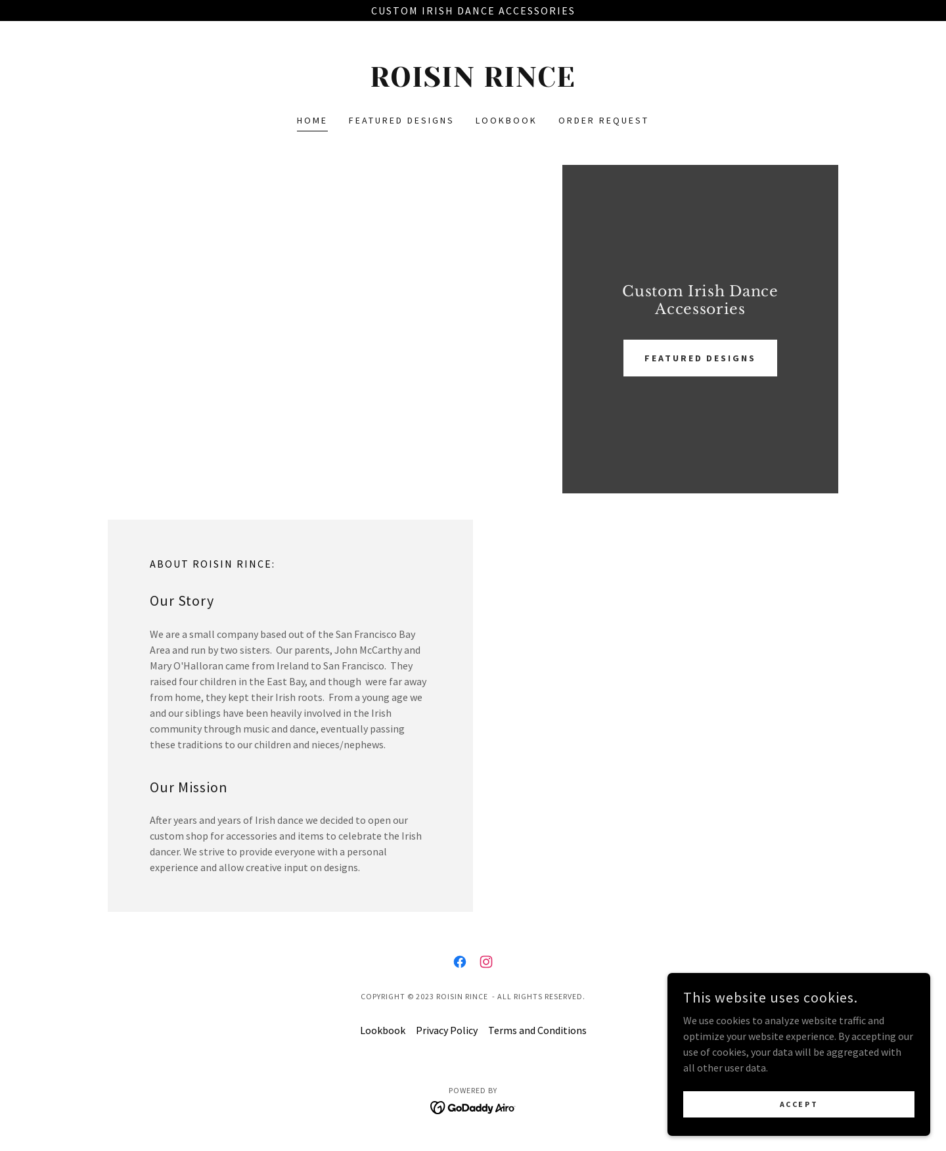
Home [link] (312, 120)
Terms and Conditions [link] (537, 1030)
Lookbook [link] (506, 120)
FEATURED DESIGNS (700, 358)
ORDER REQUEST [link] (603, 120)
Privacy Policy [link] (447, 1030)
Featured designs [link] (402, 120)
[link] (473, 82)
